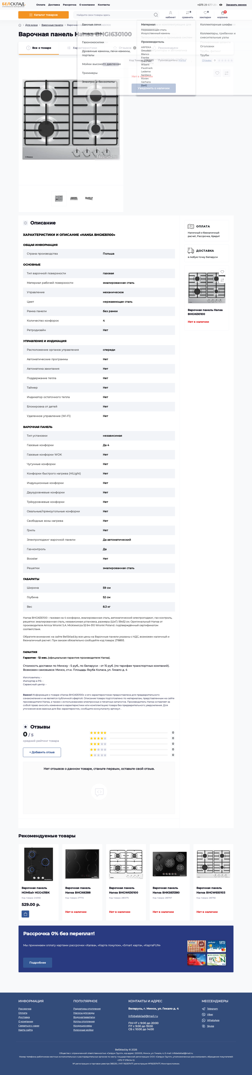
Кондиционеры (82, 1025)
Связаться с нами (28, 1025)
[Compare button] (226, 73)
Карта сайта (25, 1029)
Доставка (54, 4)
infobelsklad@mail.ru (143, 1016)
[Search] (155, 15)
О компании (87, 4)
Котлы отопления (84, 1021)
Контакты (104, 4)
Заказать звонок (236, 4)
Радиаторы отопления (87, 1008)
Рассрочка (69, 4)
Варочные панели (52, 25)
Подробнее (37, 962)
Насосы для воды (83, 1012)
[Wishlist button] (217, 73)
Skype (210, 1026)
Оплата (40, 4)
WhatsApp (213, 1020)
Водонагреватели (84, 1017)
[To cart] (25, 914)
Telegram (212, 1008)
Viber (210, 1014)
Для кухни (31, 25)
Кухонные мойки (83, 1029)
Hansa (182, 60)
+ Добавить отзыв (42, 752)
